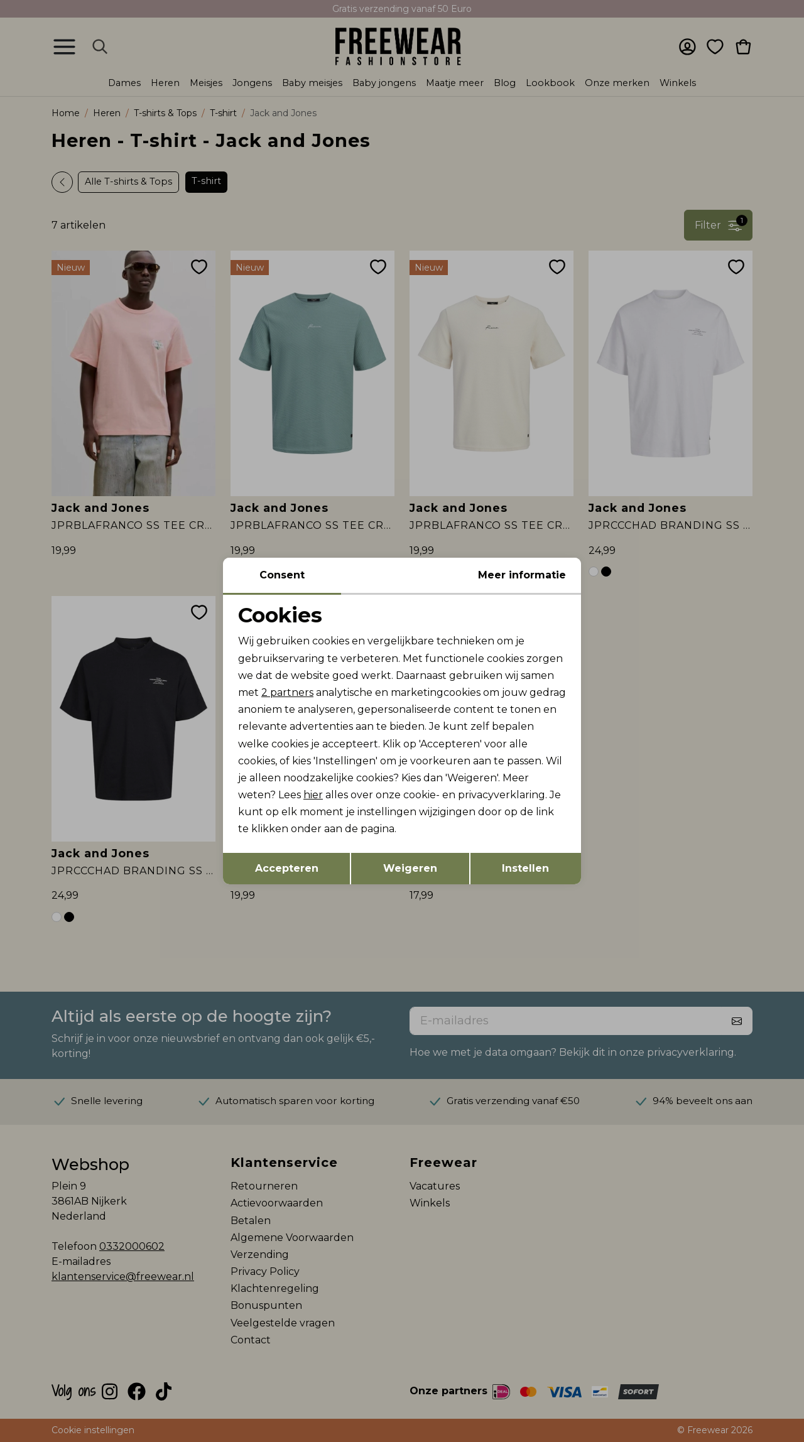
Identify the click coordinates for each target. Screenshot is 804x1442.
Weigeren (410, 868)
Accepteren (286, 868)
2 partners (287, 692)
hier (313, 795)
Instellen (525, 868)
